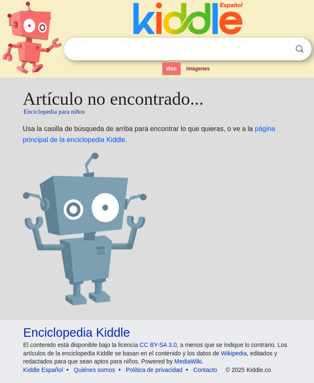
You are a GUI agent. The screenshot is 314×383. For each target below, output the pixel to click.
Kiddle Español (43, 369)
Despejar (282, 49)
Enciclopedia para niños (54, 111)
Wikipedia (234, 353)
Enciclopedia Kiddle (76, 332)
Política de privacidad (154, 369)
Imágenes (197, 69)
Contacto (205, 369)
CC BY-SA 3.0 (158, 344)
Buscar (299, 49)
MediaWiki (188, 361)
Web (171, 69)
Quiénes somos (94, 369)
